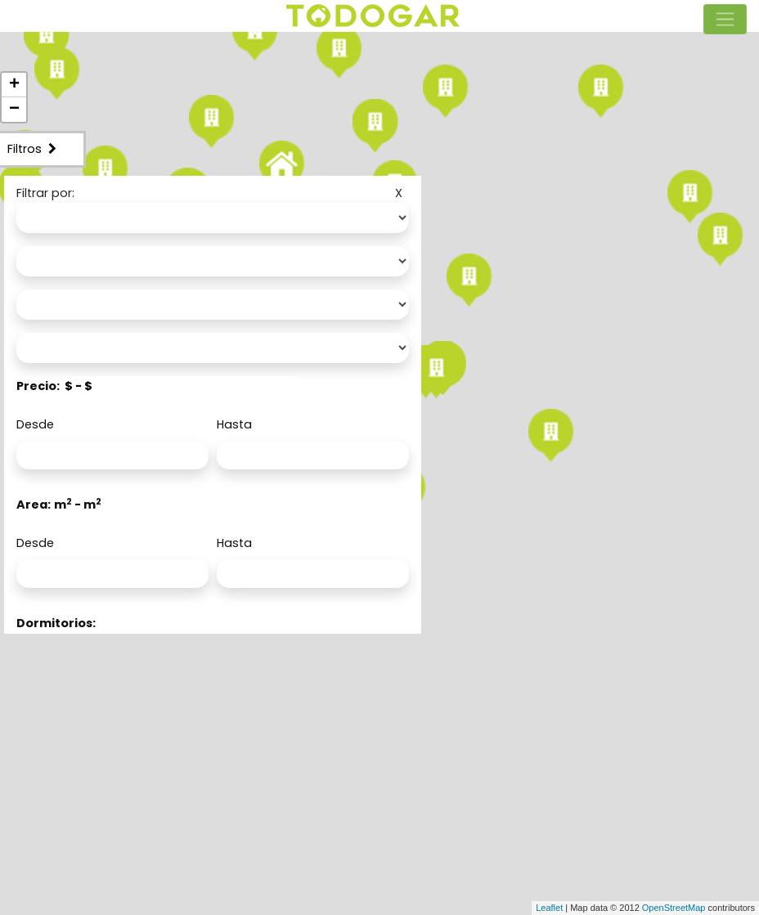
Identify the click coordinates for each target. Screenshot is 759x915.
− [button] (14, 109)
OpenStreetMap (674, 908)
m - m (77, 504)
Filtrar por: (45, 193)
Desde (35, 424)
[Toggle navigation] (725, 19)
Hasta (234, 424)
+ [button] (14, 85)
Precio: (38, 386)
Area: (33, 504)
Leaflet (549, 908)
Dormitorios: (56, 623)
